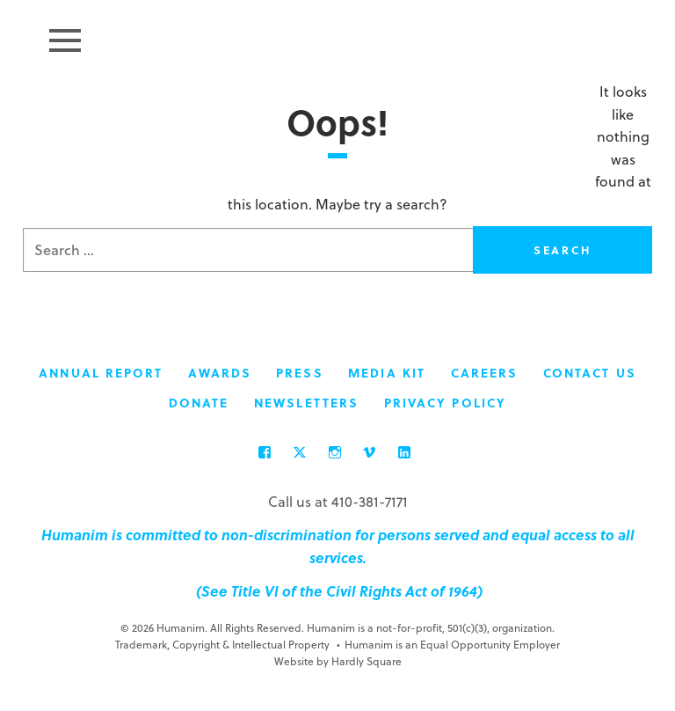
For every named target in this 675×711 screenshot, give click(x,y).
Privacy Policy (445, 403)
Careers (485, 373)
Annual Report (101, 373)
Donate (199, 403)
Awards (219, 373)
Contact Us (589, 373)
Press (299, 373)
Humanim (338, 37)
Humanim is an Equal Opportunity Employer (448, 645)
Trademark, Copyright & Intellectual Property (222, 645)
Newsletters (306, 403)
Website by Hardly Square (338, 662)
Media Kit (386, 373)
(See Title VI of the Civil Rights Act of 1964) (337, 592)
